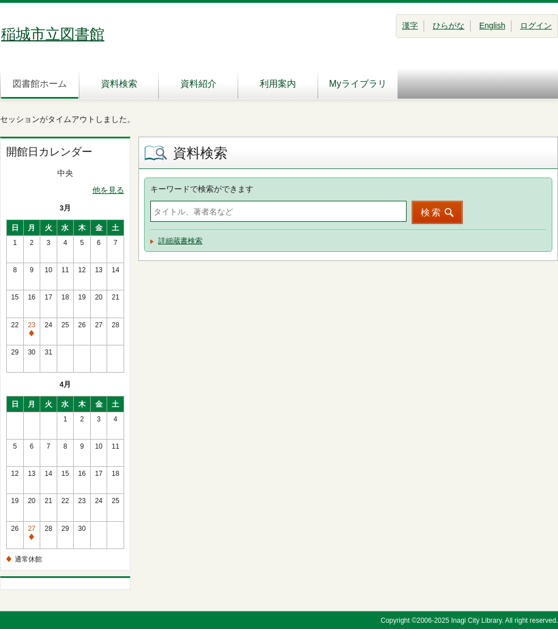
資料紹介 (198, 83)
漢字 (410, 25)
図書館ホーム (39, 83)
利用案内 (278, 83)
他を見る (108, 190)
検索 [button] (431, 212)
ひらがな (448, 25)
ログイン (536, 25)
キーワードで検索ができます (201, 188)
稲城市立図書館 (52, 34)
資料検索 (119, 83)
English (492, 25)
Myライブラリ (357, 83)
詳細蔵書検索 (180, 241)
